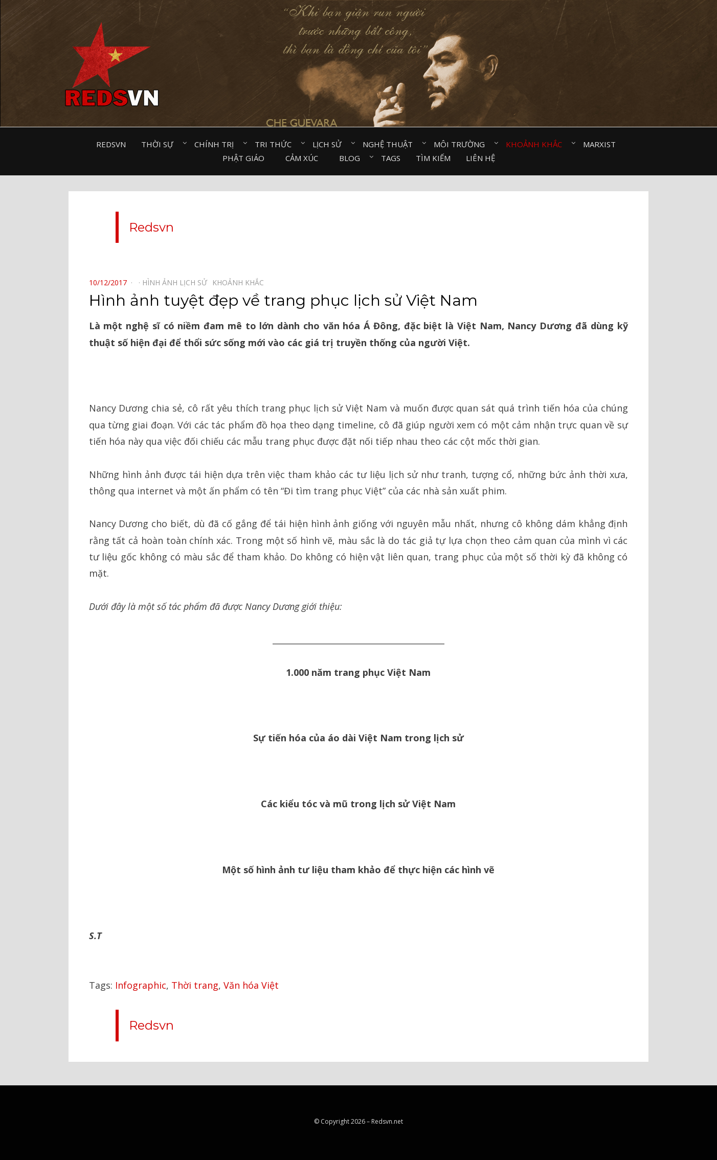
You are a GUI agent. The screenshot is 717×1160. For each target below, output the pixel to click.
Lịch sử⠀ (329, 144)
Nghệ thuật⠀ (390, 144)
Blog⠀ (352, 158)
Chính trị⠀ (216, 144)
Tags (390, 158)
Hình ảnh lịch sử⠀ (177, 282)
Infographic (140, 985)
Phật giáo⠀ (246, 158)
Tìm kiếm (433, 158)
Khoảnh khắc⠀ (537, 144)
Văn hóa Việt (251, 985)
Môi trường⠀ (462, 144)
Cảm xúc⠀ (304, 158)
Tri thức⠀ (276, 144)
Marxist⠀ (602, 144)
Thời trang (194, 985)
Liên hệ (480, 158)
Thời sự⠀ (160, 144)
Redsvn (111, 144)
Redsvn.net (387, 1121)
